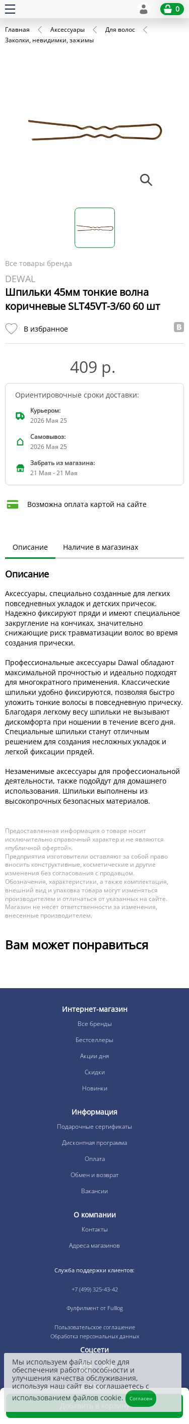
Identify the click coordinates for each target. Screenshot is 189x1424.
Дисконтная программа (94, 1142)
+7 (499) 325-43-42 (95, 1289)
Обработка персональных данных (94, 1336)
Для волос (120, 29)
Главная (17, 29)
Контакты (95, 1229)
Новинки (94, 1088)
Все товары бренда (38, 263)
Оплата (95, 1158)
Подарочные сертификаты (94, 1126)
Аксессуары (67, 29)
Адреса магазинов (94, 1245)
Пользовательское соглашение (94, 1327)
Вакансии (94, 1191)
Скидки (95, 1072)
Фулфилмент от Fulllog (95, 1308)
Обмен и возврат (94, 1175)
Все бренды (95, 1023)
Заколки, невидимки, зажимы (49, 40)
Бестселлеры (94, 1039)
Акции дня (94, 1056)
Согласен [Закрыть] (141, 1398)
